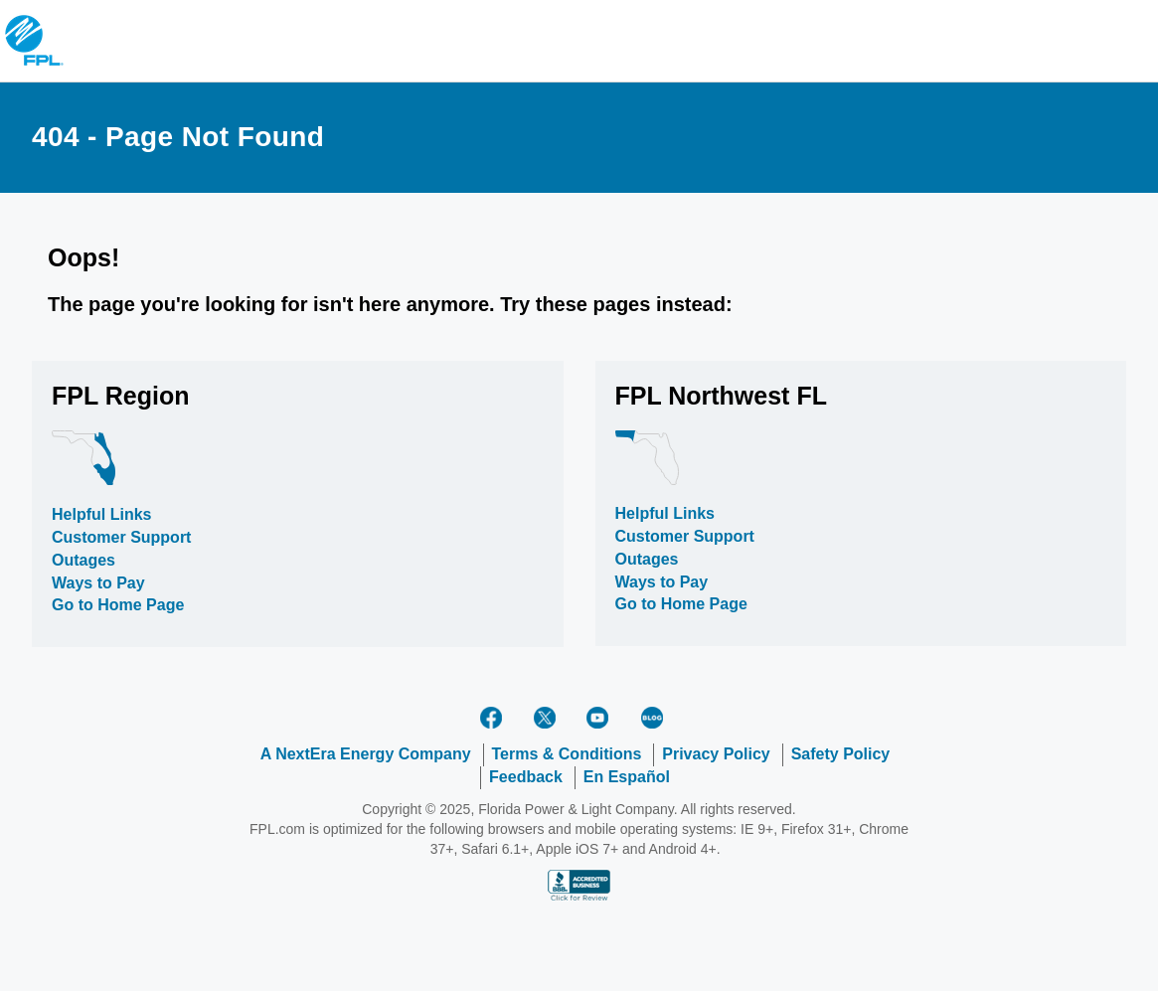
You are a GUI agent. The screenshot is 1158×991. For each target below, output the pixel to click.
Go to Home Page (118, 604)
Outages (83, 560)
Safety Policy (841, 753)
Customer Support (121, 537)
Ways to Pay (98, 583)
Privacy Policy (716, 753)
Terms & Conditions (567, 753)
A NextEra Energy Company (365, 753)
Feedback (526, 776)
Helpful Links (101, 514)
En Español (626, 776)
